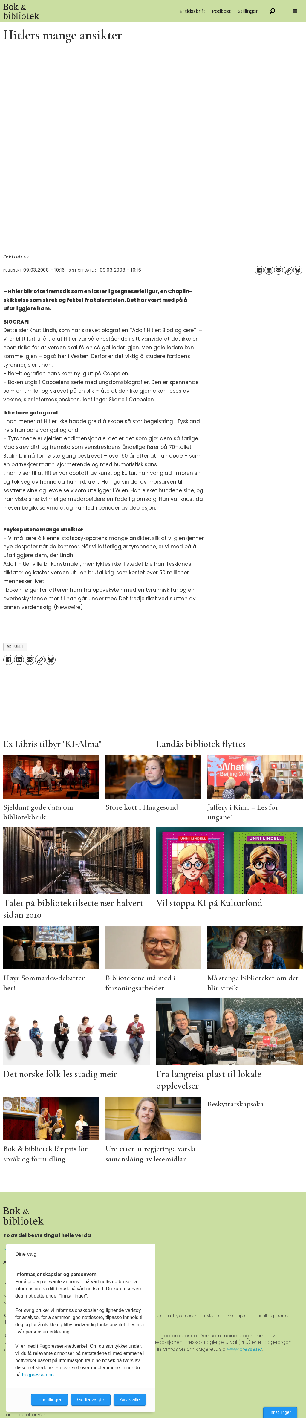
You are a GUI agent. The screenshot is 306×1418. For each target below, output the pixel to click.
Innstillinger (280, 1412)
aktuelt (15, 646)
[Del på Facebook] (259, 270)
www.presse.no (244, 1349)
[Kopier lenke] (288, 270)
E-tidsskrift (192, 11)
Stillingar (248, 11)
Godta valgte (90, 1399)
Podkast (221, 11)
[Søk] (272, 11)
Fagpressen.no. (38, 1374)
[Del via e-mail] (278, 270)
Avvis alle (130, 1399)
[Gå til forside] (65, 11)
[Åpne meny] (295, 11)
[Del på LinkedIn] (268, 270)
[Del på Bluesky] (297, 270)
